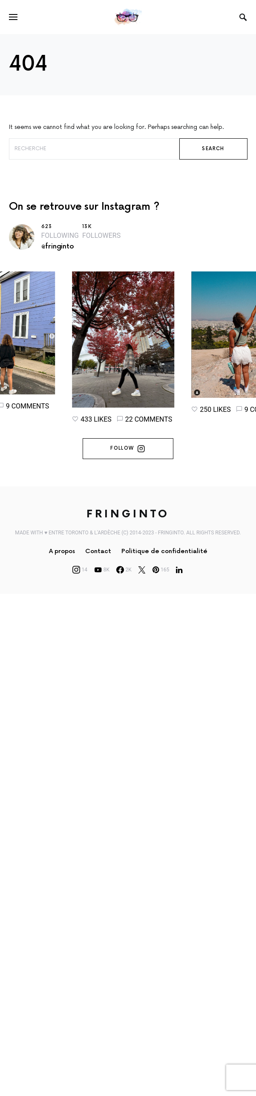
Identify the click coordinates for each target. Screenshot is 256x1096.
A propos (62, 559)
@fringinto (57, 247)
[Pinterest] (160, 578)
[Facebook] (124, 578)
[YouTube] (101, 578)
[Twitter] (142, 578)
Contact (98, 559)
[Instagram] (80, 578)
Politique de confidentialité (164, 559)
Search (213, 148)
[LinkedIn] (179, 578)
